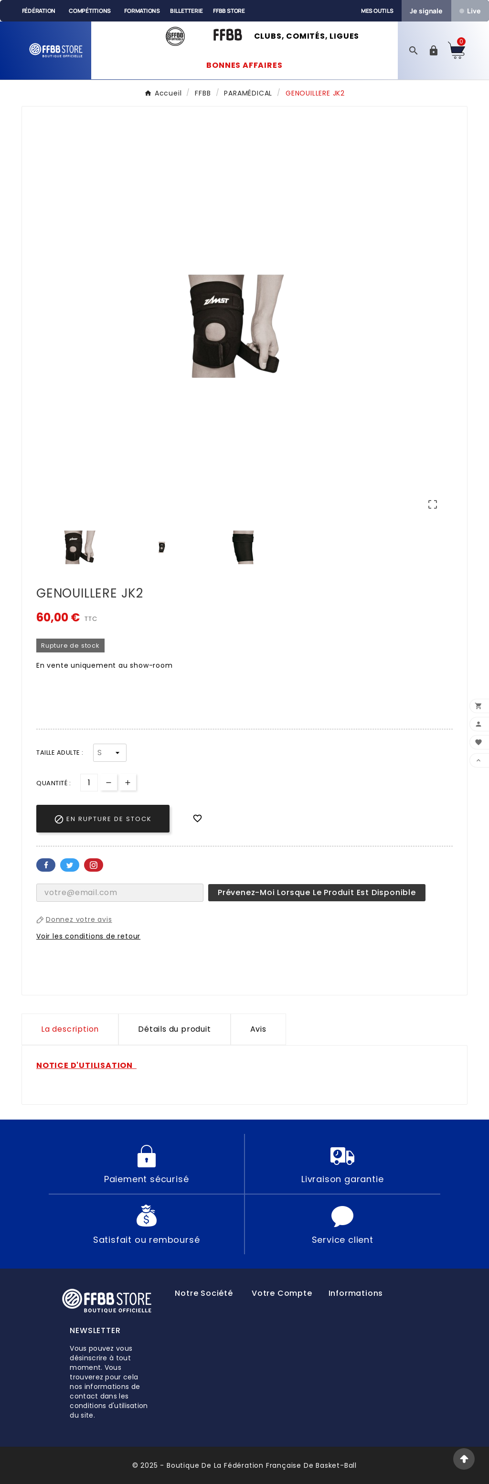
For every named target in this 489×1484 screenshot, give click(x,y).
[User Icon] (433, 50)
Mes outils (377, 11)
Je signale (426, 10)
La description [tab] (70, 1029)
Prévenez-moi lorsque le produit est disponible (317, 892)
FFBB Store (229, 11)
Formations (142, 11)
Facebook (45, 865)
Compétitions (90, 11)
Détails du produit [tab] (174, 1029)
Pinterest (93, 865)
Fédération (39, 11)
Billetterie (186, 11)
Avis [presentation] (258, 1029)
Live (469, 10)
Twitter (69, 865)
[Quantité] (89, 782)
